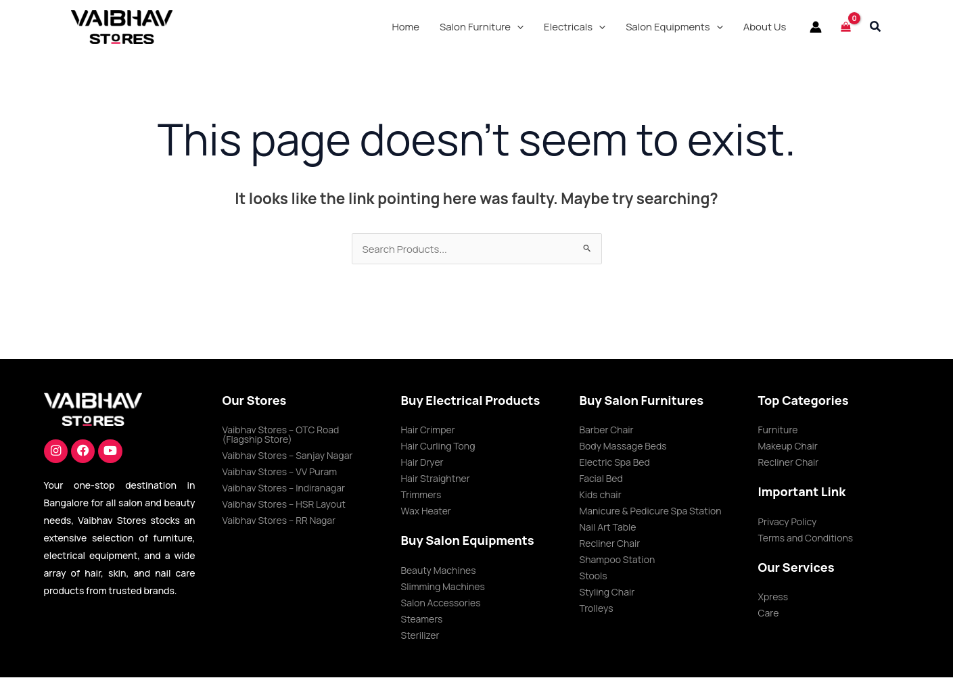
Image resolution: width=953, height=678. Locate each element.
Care (768, 613)
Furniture (778, 430)
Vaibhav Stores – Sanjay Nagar (288, 456)
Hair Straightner (435, 479)
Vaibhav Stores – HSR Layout (284, 504)
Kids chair (601, 495)
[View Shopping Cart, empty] (845, 27)
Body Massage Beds (623, 446)
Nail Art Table (608, 527)
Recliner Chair (610, 543)
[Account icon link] (816, 27)
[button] (481, 27)
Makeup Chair (788, 446)
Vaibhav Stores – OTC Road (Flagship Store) (281, 435)
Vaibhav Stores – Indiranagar (284, 488)
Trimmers (421, 495)
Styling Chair (607, 592)
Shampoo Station (617, 560)
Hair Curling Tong (438, 446)
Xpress (773, 597)
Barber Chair (607, 430)
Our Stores (255, 401)
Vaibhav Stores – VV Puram (280, 472)
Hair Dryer (422, 462)
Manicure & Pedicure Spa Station (651, 511)
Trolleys (596, 608)
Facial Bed (601, 479)
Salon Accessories (441, 603)
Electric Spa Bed (615, 462)
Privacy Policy (787, 522)
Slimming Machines (443, 587)
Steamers (422, 619)
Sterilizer (420, 635)
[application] (517, 27)
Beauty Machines (438, 570)
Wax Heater (426, 511)
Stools (593, 576)
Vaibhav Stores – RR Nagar (279, 520)
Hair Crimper (428, 430)
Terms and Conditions (806, 538)
